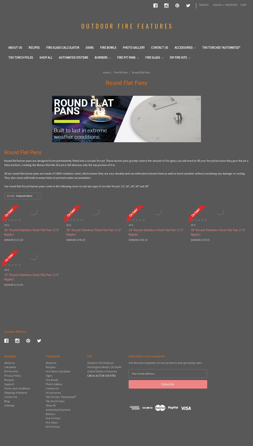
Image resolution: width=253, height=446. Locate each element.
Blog (7, 401)
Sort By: (11, 196)
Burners (103, 57)
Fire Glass (154, 57)
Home (106, 72)
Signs (90, 48)
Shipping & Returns (15, 392)
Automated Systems (73, 57)
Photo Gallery (134, 48)
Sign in (217, 5)
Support (9, 384)
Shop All (45, 57)
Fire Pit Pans (128, 57)
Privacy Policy (12, 375)
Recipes (34, 48)
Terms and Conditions (17, 388)
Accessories (185, 48)
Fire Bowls (108, 48)
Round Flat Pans (141, 72)
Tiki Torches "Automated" (221, 48)
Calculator (10, 367)
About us (15, 48)
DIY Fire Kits (180, 57)
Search (203, 5)
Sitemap (9, 405)
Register (231, 5)
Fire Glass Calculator (62, 48)
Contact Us (159, 48)
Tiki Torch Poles (20, 57)
